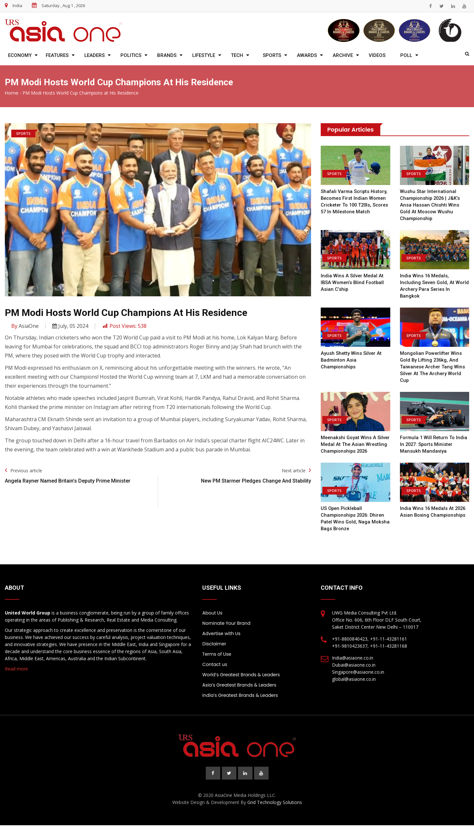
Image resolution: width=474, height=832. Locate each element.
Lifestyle (203, 55)
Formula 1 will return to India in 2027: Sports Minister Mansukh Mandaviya (434, 444)
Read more (16, 675)
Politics (130, 55)
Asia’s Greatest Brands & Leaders (239, 692)
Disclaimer (214, 650)
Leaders (94, 55)
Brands (166, 55)
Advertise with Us (221, 640)
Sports (272, 55)
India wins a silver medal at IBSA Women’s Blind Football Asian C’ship (353, 282)
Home (11, 93)
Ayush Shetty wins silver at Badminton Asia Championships (351, 360)
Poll (406, 55)
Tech (237, 55)
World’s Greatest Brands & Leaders (241, 681)
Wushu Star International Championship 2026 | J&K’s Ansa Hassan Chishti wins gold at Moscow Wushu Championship (431, 205)
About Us (212, 619)
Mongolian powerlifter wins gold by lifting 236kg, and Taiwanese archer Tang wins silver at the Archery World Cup (433, 366)
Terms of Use (216, 661)
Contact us (214, 671)
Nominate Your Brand (226, 630)
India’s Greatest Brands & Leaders (240, 702)
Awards (307, 55)
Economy (20, 55)
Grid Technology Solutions (274, 809)
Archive (343, 55)
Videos (377, 55)
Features (57, 55)
